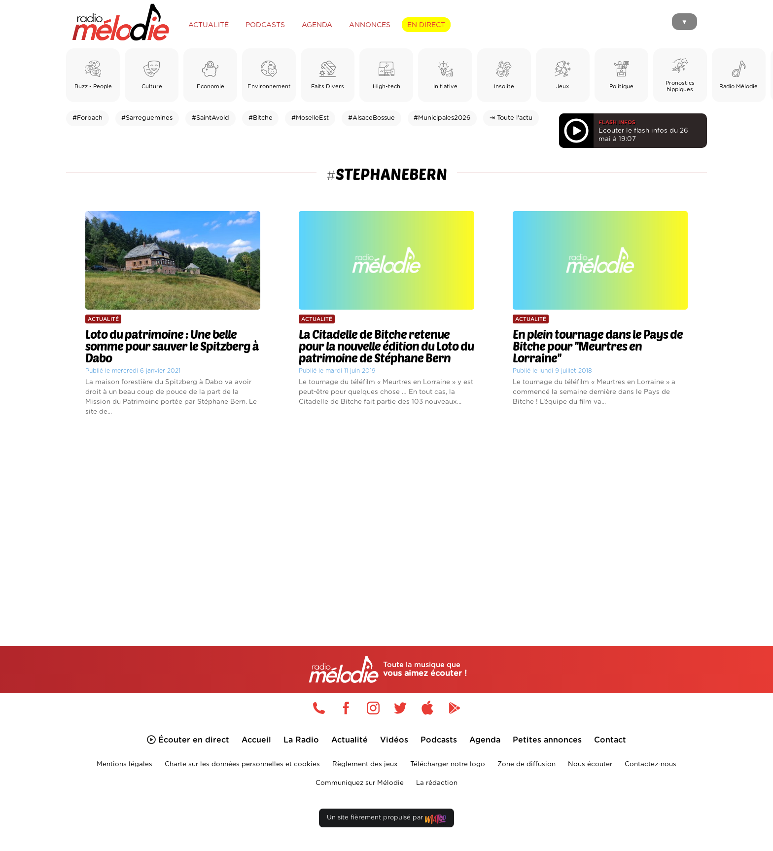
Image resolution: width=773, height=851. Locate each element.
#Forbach (87, 118)
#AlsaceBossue (371, 118)
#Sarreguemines (147, 118)
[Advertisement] (386, 520)
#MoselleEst (310, 118)
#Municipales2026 (442, 118)
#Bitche (260, 118)
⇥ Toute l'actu (511, 118)
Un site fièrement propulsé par (386, 820)
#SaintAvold (210, 118)
